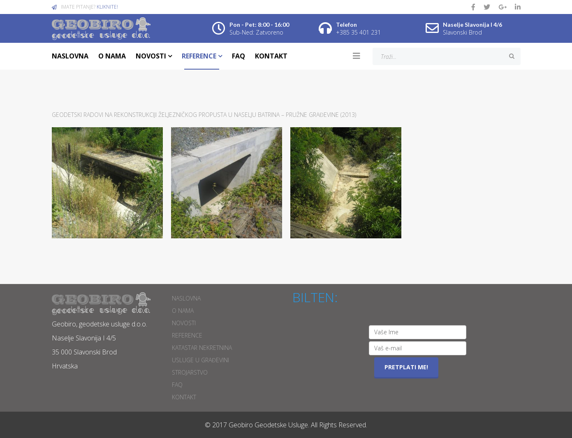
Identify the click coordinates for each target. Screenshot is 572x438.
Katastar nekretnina (202, 348)
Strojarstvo (190, 372)
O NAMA (112, 56)
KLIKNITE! (107, 6)
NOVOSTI (151, 56)
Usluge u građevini (200, 360)
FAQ (238, 56)
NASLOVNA (70, 56)
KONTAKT (271, 56)
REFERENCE (199, 56)
